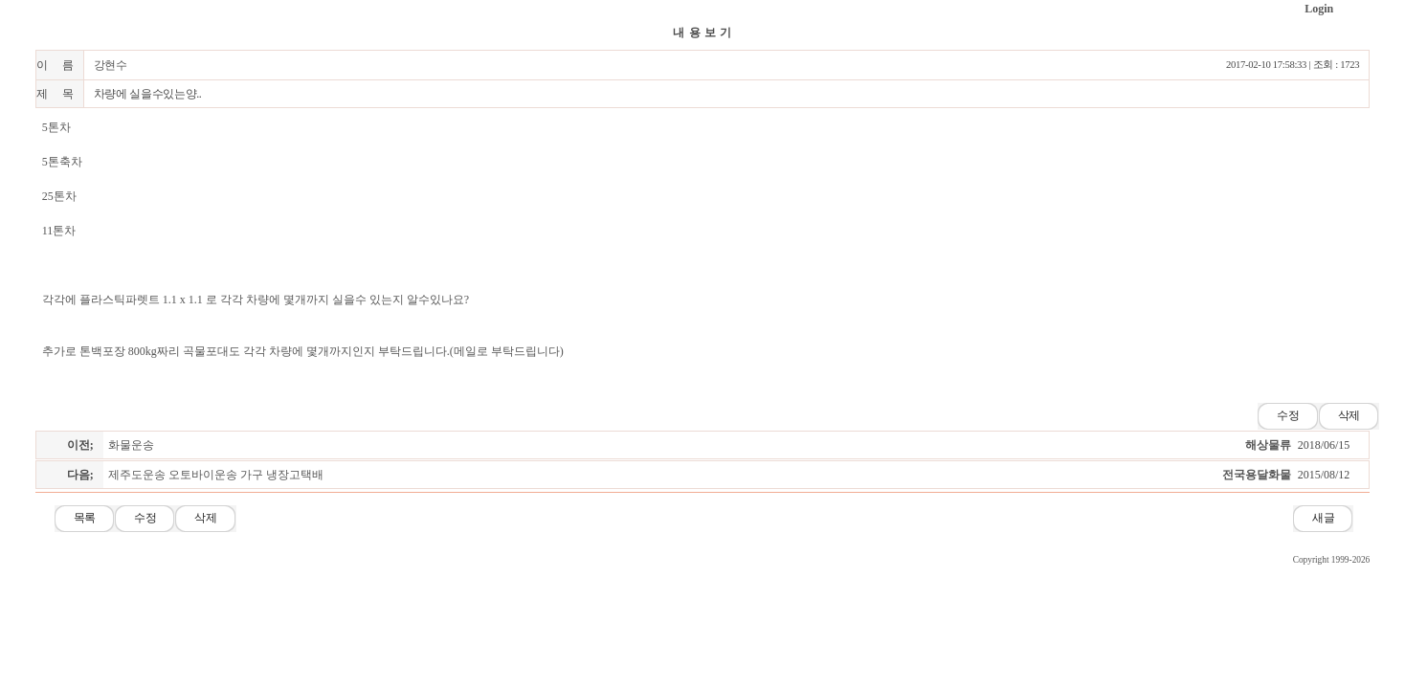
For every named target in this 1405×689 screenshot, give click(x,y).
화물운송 (131, 445)
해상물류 (1268, 445)
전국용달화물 (1256, 474)
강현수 (110, 65)
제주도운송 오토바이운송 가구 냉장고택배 (215, 474)
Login (1319, 8)
